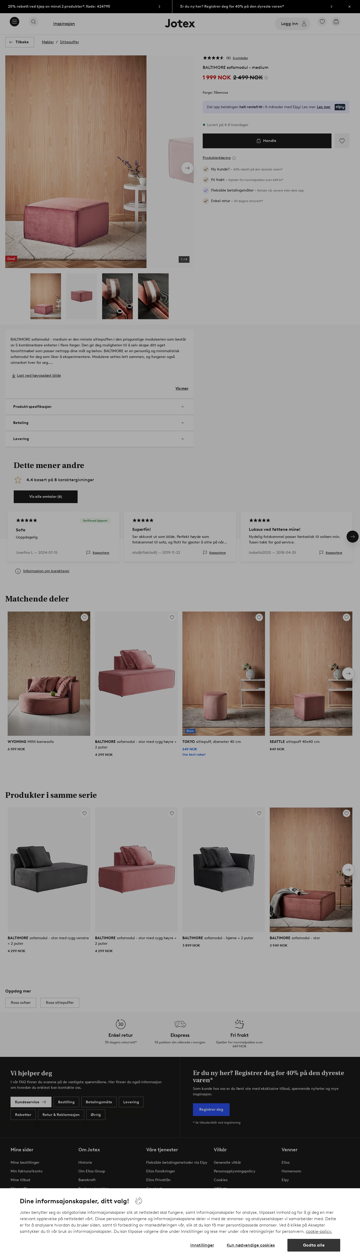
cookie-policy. (319, 1231)
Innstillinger (202, 1245)
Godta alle (314, 1245)
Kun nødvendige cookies (251, 1245)
